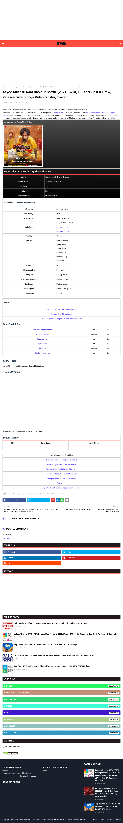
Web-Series (62, 733)
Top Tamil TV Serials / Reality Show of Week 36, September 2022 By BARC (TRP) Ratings (52, 666)
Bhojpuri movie (59, 113)
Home (5, 87)
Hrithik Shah (8, 103)
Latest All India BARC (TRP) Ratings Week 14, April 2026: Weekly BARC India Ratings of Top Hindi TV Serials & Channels (65, 634)
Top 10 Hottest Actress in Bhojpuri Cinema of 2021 (61, 488)
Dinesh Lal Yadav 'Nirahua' (49, 494)
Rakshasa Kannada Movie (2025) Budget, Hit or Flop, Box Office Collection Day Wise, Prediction (106, 792)
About (101, 819)
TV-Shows (62, 719)
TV (62, 713)
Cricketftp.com (27, 773)
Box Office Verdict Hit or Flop (62, 693)
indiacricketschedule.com (11, 774)
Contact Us (110, 819)
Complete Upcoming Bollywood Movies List (62, 469)
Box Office (62, 686)
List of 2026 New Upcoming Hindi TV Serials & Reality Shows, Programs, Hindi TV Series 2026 (54, 655)
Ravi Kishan (61, 483)
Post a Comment (9, 538)
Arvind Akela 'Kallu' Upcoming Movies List (61, 309)
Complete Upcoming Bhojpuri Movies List (61, 460)
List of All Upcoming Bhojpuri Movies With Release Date (61, 319)
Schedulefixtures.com (28, 776)
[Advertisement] (61, 20)
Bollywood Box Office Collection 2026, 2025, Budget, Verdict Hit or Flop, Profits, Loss (50, 623)
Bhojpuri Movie (33, 494)
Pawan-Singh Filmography (61, 314)
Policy (118, 819)
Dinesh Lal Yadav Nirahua (96, 113)
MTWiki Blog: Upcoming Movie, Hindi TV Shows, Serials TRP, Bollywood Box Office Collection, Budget (50, 819)
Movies (10, 87)
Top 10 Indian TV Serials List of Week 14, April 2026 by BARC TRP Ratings (45, 645)
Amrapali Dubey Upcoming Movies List (61, 478)
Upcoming (62, 726)
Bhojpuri (23, 494)
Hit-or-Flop (62, 699)
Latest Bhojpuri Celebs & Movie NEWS (61, 464)
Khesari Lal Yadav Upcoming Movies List (61, 474)
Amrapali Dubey (62, 231)
